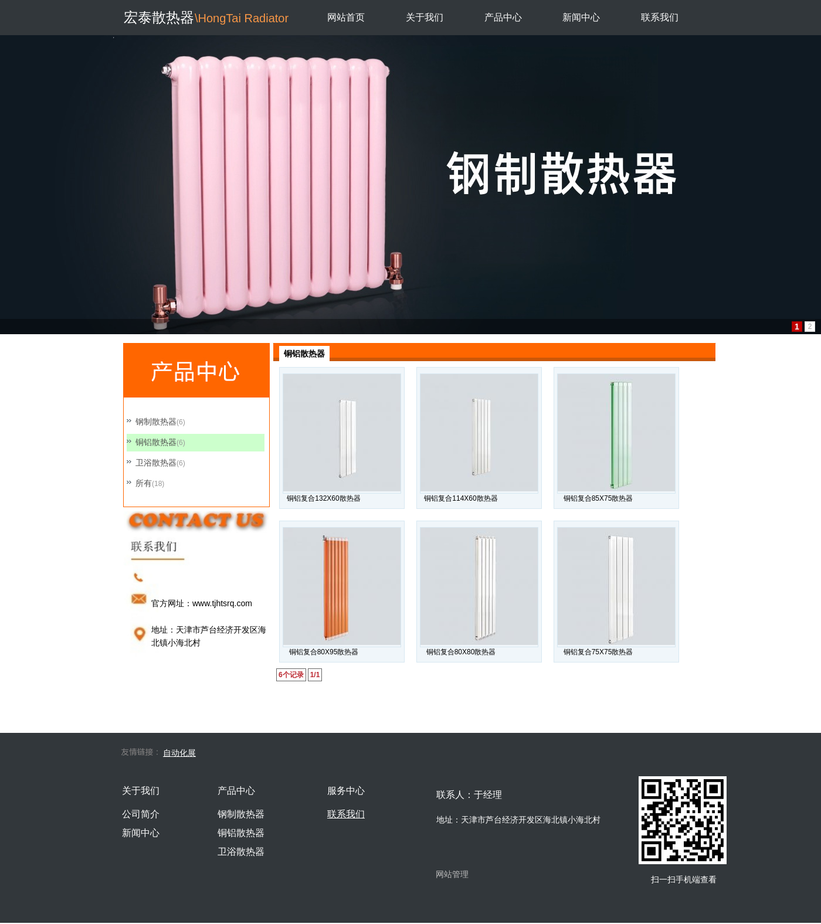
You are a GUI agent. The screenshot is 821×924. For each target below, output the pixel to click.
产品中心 (503, 17)
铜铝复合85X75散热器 (598, 498)
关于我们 (424, 17)
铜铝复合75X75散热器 (598, 652)
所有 (143, 483)
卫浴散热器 (156, 462)
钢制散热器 (156, 421)
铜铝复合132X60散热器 (323, 498)
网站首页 (346, 17)
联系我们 (659, 17)
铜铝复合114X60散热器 (460, 498)
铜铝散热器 (156, 442)
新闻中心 (581, 17)
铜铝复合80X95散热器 (324, 652)
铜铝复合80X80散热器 (461, 652)
